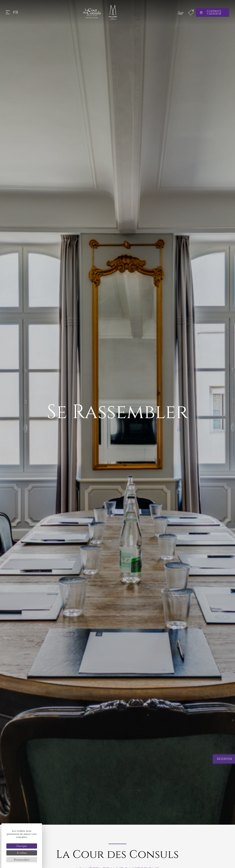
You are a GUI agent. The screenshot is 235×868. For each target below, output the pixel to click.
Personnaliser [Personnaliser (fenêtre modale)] (22, 859)
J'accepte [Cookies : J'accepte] (21, 846)
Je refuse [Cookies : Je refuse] (22, 852)
